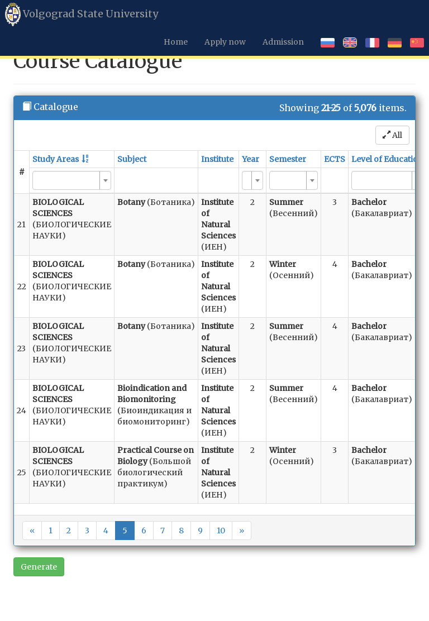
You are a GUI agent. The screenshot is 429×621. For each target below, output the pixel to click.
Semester (287, 159)
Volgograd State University (81, 14)
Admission (283, 42)
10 (221, 531)
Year (250, 159)
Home (176, 42)
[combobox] (71, 180)
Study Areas (55, 159)
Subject (131, 159)
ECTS (334, 159)
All (392, 135)
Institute (217, 159)
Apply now (225, 42)
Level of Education (387, 159)
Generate (39, 567)
